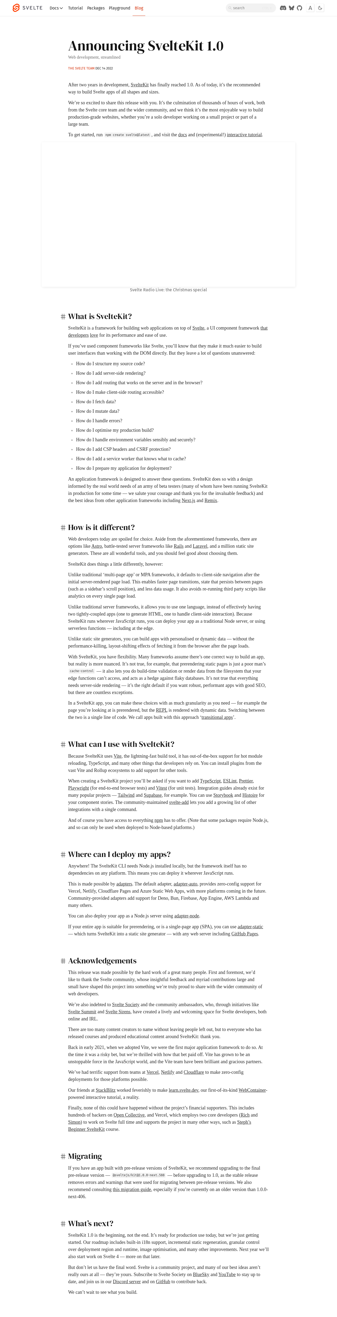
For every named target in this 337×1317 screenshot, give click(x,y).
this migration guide (132, 1189)
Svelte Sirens (118, 1011)
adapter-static (250, 926)
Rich (245, 1115)
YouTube (227, 1274)
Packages (96, 8)
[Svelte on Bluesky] (292, 8)
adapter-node (186, 915)
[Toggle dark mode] (320, 8)
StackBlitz (105, 1090)
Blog (139, 8)
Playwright (78, 788)
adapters (124, 884)
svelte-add (179, 802)
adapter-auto (185, 884)
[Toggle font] (310, 8)
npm (159, 820)
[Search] (251, 7)
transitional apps (217, 717)
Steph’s (244, 1122)
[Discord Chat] (283, 8)
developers (78, 335)
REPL (161, 710)
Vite (117, 756)
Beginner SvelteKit (86, 1129)
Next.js (188, 500)
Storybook (223, 795)
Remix (210, 500)
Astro (96, 546)
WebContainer (252, 1090)
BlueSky (201, 1274)
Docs (57, 8)
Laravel (200, 546)
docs (182, 134)
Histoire (250, 795)
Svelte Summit (82, 1011)
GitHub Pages (244, 933)
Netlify (168, 1072)
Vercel (153, 1072)
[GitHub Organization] (299, 8)
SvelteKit (140, 84)
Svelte (198, 328)
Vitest (161, 788)
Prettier (246, 781)
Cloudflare (194, 1072)
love (94, 335)
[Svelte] (30, 8)
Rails (179, 546)
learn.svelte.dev (183, 1090)
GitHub (163, 1281)
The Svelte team (81, 68)
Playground (119, 8)
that (264, 328)
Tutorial (75, 8)
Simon (74, 1122)
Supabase (153, 795)
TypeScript (210, 781)
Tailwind (126, 795)
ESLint (230, 781)
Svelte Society (125, 1004)
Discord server (127, 1281)
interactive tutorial (244, 134)
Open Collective (129, 1115)
